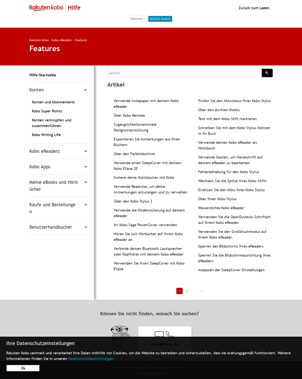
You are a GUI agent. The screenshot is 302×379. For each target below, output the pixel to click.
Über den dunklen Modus (219, 109)
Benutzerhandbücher (50, 227)
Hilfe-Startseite (42, 75)
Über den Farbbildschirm (134, 153)
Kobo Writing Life (46, 134)
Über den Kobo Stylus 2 (133, 201)
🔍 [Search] (267, 73)
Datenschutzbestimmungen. (91, 358)
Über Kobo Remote (129, 115)
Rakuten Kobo (39, 40)
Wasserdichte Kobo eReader (221, 207)
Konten (36, 90)
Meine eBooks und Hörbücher (53, 185)
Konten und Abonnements (53, 102)
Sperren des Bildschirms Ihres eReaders (230, 246)
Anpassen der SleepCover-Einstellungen (231, 269)
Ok (23, 368)
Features (81, 40)
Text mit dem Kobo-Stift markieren (227, 118)
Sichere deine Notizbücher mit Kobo (144, 177)
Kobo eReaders (62, 40)
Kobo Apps (39, 167)
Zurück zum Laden (253, 7)
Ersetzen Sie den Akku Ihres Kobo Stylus (231, 189)
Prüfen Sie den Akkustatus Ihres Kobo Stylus (234, 100)
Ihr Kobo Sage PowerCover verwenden (145, 224)
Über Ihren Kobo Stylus (217, 198)
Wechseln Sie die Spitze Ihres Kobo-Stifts (232, 180)
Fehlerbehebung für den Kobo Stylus (228, 171)
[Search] (184, 73)
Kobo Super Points (47, 111)
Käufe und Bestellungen (52, 208)
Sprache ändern (160, 19)
